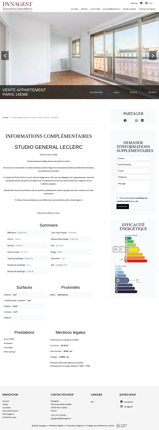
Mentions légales (56, 425)
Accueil (5, 117)
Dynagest (55, 401)
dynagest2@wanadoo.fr (61, 418)
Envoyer (122, 206)
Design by (121, 426)
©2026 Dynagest (39, 425)
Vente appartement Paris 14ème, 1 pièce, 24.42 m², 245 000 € (35, 117)
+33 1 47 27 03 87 (58, 415)
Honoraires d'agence (75, 425)
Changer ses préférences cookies (100, 425)
